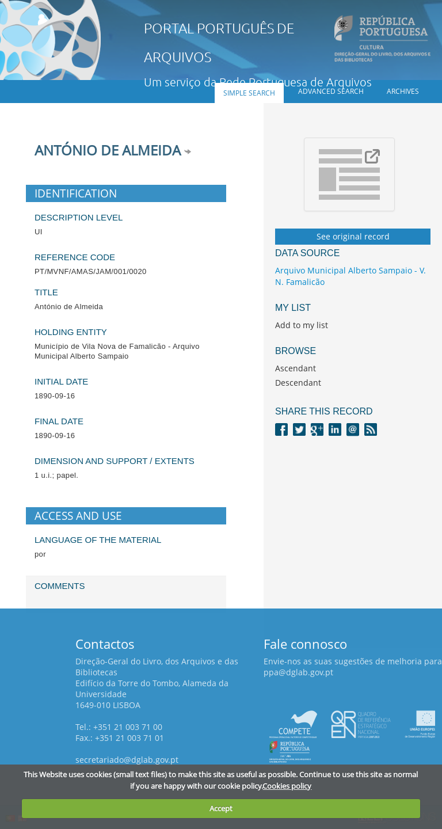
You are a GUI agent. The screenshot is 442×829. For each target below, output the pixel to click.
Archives (403, 91)
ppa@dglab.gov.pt (298, 672)
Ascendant (295, 368)
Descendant (298, 382)
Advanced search (331, 91)
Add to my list (301, 325)
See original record (353, 236)
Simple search (249, 93)
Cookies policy (286, 786)
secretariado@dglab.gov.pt (126, 759)
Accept (221, 808)
